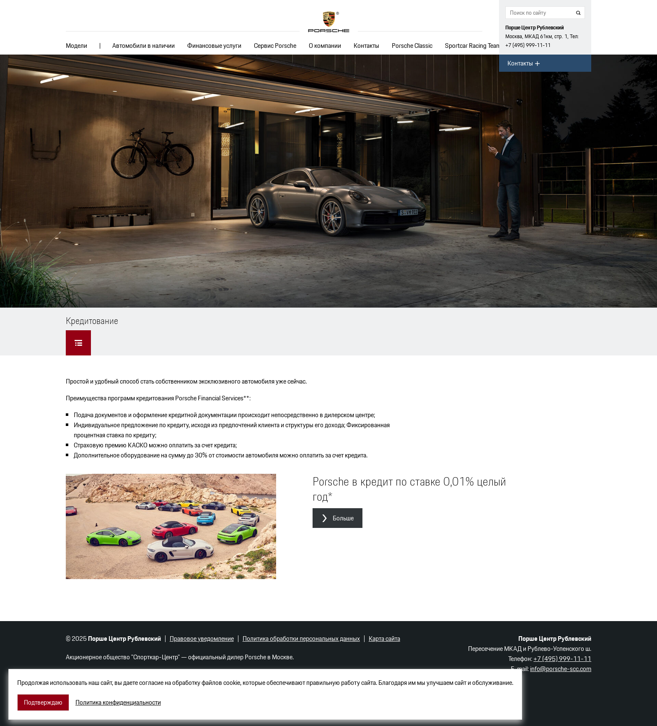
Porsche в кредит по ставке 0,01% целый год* (409, 489)
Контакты (366, 45)
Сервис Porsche (275, 45)
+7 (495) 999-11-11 (528, 45)
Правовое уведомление (202, 638)
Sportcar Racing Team (473, 45)
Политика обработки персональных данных (301, 638)
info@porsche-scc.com (560, 668)
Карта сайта (384, 638)
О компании (325, 45)
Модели (76, 45)
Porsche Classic (412, 45)
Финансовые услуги (214, 45)
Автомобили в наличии (143, 45)
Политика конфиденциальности (118, 702)
